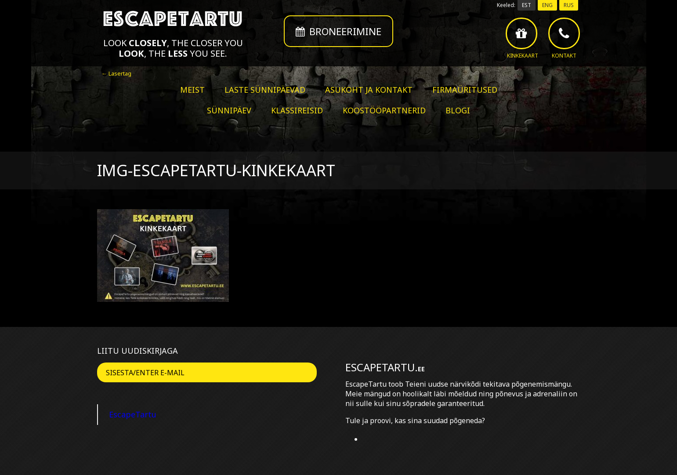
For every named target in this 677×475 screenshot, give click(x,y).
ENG (547, 5)
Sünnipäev (229, 110)
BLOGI (457, 110)
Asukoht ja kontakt (369, 89)
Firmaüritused (464, 89)
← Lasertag (116, 73)
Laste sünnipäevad (264, 89)
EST (526, 5)
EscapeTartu (132, 414)
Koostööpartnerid (384, 110)
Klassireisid (297, 110)
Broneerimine (338, 31)
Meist (192, 89)
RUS (569, 5)
